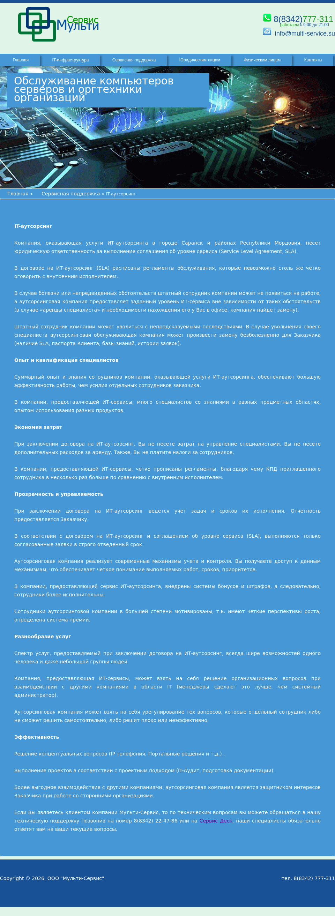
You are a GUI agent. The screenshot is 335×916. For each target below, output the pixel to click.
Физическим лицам (262, 60)
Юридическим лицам (199, 60)
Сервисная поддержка (71, 193)
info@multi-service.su (305, 33)
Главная (17, 193)
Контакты (313, 60)
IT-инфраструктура (70, 60)
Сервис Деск (216, 821)
